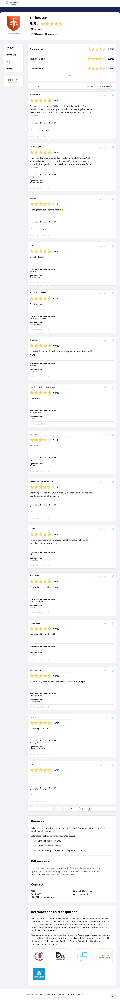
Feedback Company (61, 998)
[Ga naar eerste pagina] (54, 809)
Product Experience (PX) (94, 927)
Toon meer (71, 75)
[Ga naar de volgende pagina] (81, 809)
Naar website (13, 33)
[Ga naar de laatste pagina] (90, 809)
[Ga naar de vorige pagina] (63, 809)
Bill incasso (38, 17)
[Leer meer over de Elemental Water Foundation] (39, 974)
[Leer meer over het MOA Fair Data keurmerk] (61, 956)
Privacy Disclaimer (34, 994)
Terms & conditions (75, 994)
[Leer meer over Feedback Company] (83, 956)
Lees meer (34, 115)
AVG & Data (50, 994)
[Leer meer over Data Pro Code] (39, 956)
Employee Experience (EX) (43, 930)
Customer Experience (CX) (70, 927)
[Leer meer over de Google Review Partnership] (105, 956)
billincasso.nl (82, 894)
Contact (61, 994)
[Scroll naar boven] (113, 996)
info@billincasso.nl (84, 891)
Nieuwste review (104, 86)
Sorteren (89, 86)
